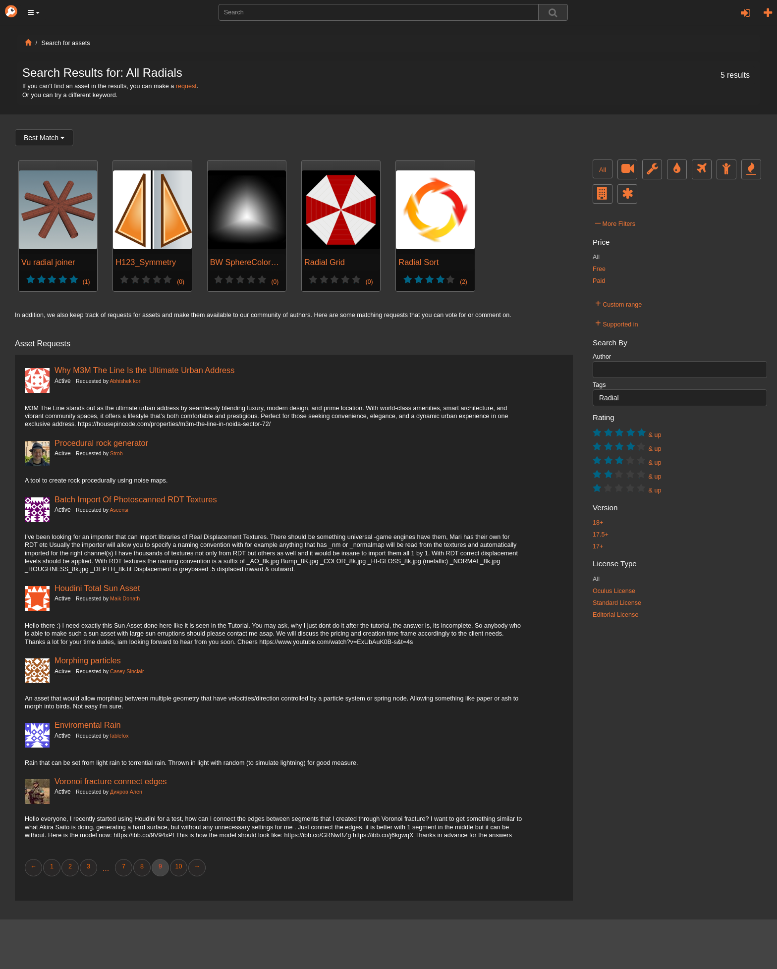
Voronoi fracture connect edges (110, 781)
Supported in (616, 323)
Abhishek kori (125, 381)
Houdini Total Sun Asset (97, 588)
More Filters (615, 222)
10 (178, 866)
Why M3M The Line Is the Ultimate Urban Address (144, 370)
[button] (33, 12)
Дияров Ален (126, 792)
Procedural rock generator (101, 442)
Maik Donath (125, 598)
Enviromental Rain (88, 724)
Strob (116, 453)
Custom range (618, 303)
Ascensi (119, 510)
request (186, 86)
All (602, 169)
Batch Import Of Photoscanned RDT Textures (136, 499)
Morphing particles (88, 660)
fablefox (119, 736)
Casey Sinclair (127, 671)
